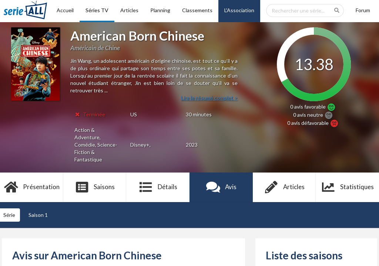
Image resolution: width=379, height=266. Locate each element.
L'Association (239, 10)
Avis (221, 187)
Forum (363, 10)
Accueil (65, 10)
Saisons (95, 187)
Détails (157, 187)
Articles (129, 10)
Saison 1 (38, 215)
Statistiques (347, 187)
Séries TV (96, 10)
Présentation (32, 187)
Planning (160, 10)
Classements (197, 10)
